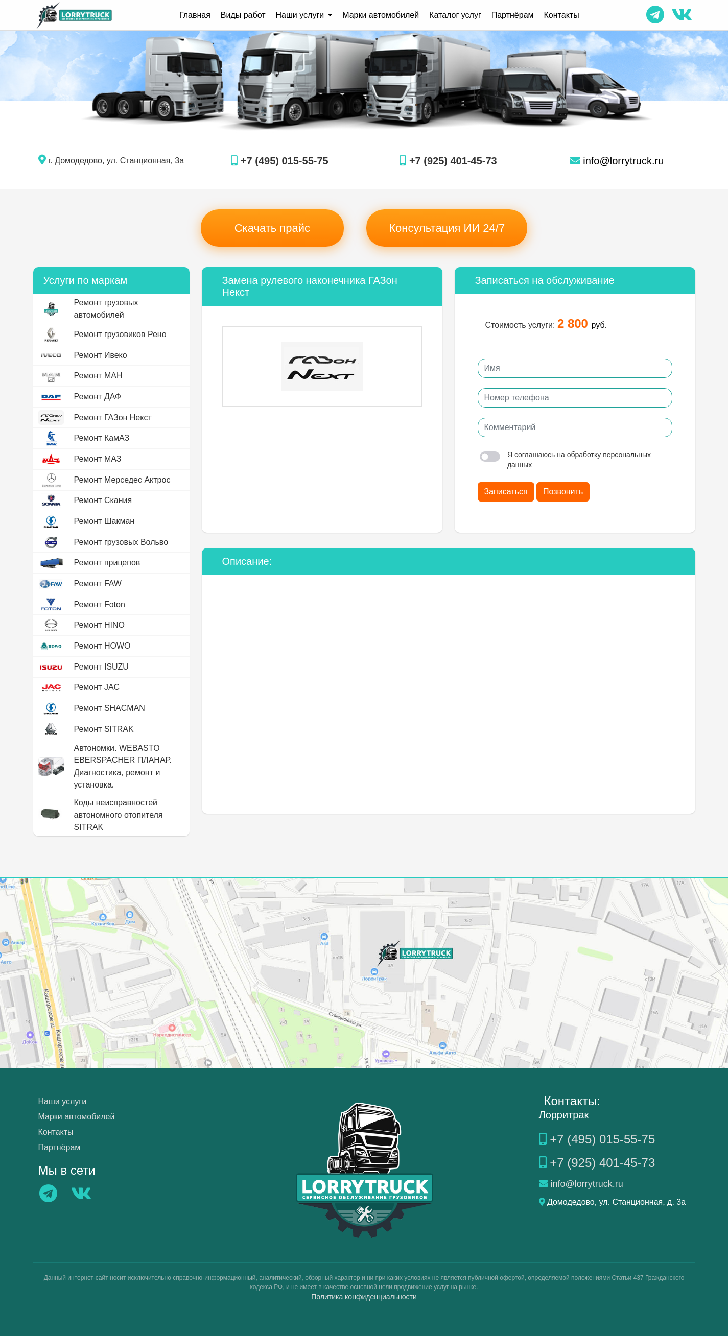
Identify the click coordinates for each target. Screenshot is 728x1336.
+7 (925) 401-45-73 (448, 160)
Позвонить (563, 491)
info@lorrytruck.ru (617, 160)
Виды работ (243, 15)
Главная (194, 15)
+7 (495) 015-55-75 (279, 160)
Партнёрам (512, 15)
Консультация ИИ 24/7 (447, 228)
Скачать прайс (272, 228)
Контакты (561, 15)
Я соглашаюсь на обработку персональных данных (565, 459)
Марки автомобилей (380, 15)
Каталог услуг (455, 15)
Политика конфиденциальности (364, 1297)
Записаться (506, 491)
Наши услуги (62, 1101)
